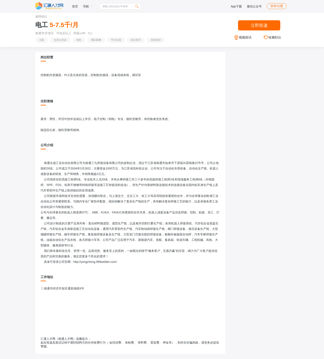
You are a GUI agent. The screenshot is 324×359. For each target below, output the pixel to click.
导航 (88, 6)
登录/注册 (276, 6)
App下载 (236, 6)
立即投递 (259, 25)
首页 (75, 6)
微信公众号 (254, 6)
